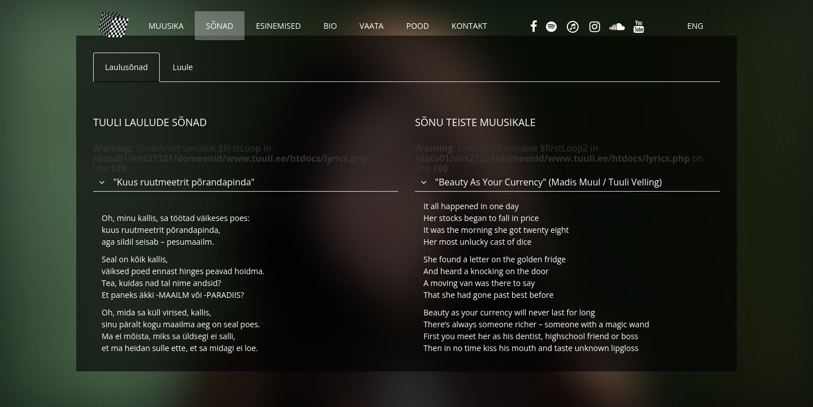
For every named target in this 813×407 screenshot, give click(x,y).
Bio (330, 25)
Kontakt (469, 25)
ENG (695, 25)
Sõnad (219, 25)
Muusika (165, 25)
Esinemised (278, 25)
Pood (417, 25)
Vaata (372, 25)
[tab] (245, 162)
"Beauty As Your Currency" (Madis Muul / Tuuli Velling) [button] (548, 182)
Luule (183, 67)
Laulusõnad (126, 67)
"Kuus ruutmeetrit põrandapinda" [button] (184, 182)
